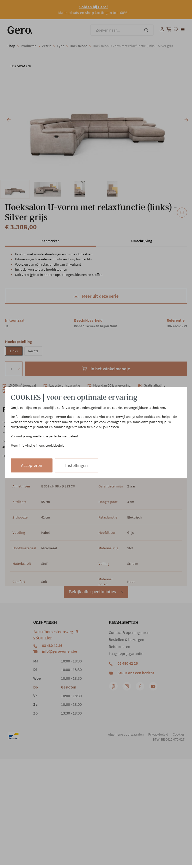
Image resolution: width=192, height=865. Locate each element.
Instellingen (76, 465)
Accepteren (31, 465)
